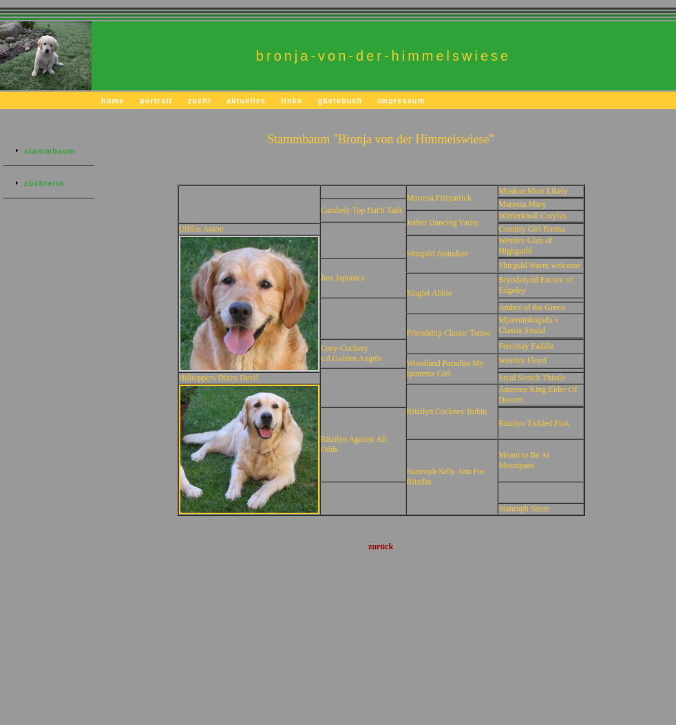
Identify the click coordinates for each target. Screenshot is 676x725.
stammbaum (50, 151)
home (113, 100)
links (292, 100)
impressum (401, 100)
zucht (199, 100)
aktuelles (246, 100)
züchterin (44, 183)
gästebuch (340, 100)
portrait (156, 100)
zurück (380, 546)
